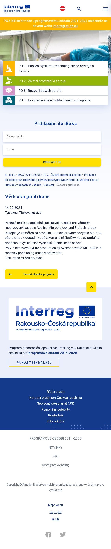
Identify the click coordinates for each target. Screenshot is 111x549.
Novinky (55, 447)
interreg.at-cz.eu (65, 26)
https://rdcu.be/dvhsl (27, 258)
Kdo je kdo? (55, 421)
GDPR (55, 519)
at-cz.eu (10, 174)
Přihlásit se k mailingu (34, 362)
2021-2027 (79, 21)
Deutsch (62, 8)
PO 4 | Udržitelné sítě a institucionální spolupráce (54, 100)
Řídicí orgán (55, 392)
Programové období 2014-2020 (56, 438)
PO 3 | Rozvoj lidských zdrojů (40, 91)
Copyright (56, 512)
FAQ (56, 456)
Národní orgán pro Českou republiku (55, 398)
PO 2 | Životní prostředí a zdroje (42, 81)
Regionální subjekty (55, 409)
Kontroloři (55, 415)
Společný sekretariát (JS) (55, 403)
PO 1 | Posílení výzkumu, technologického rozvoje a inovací (56, 68)
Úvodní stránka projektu (38, 274)
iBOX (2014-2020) (55, 465)
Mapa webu (55, 505)
